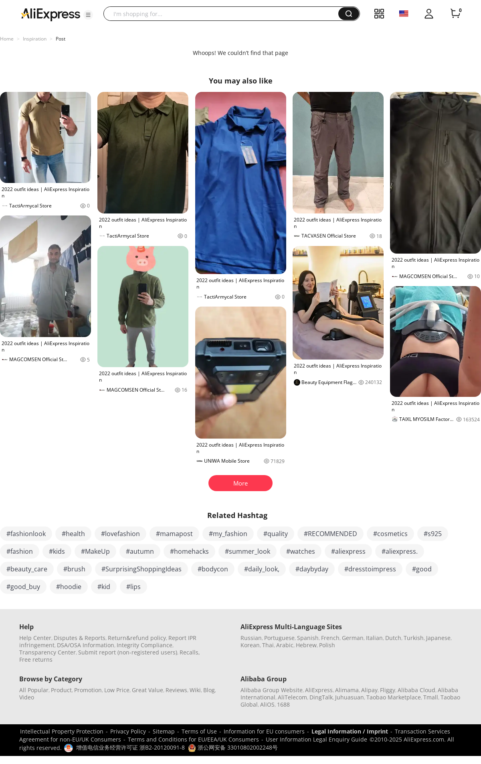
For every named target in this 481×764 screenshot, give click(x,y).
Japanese (438, 638)
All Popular (34, 690)
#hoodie (68, 586)
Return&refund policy (137, 638)
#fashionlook (26, 533)
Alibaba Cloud (416, 690)
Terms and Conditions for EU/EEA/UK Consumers (193, 739)
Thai (268, 645)
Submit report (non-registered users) (127, 652)
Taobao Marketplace (393, 697)
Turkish (414, 638)
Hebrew (306, 645)
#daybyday (311, 569)
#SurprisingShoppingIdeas (141, 569)
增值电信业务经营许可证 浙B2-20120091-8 (130, 747)
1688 (283, 704)
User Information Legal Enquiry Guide (316, 739)
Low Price (116, 690)
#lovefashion (120, 533)
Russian (251, 638)
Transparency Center (47, 652)
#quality (275, 533)
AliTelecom (292, 697)
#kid (103, 586)
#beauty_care (26, 569)
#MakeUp (95, 551)
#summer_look (247, 551)
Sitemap (164, 731)
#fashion (19, 551)
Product (61, 690)
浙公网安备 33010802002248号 (233, 747)
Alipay (369, 690)
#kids (57, 551)
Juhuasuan (349, 697)
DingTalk (321, 697)
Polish (327, 645)
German (353, 638)
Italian (374, 638)
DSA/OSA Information (85, 645)
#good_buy (23, 586)
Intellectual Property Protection (61, 731)
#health (73, 533)
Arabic (284, 645)
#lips (133, 586)
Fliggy (387, 690)
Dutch (393, 638)
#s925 (433, 533)
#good (422, 569)
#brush (74, 569)
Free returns (36, 659)
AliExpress (319, 690)
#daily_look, (261, 569)
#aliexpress (348, 551)
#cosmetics (390, 533)
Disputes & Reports (79, 638)
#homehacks (189, 551)
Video (26, 697)
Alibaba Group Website (271, 690)
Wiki (195, 690)
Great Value (147, 690)
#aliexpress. (400, 551)
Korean (250, 645)
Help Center (35, 638)
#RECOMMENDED (330, 533)
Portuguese (279, 638)
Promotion (88, 690)
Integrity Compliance (144, 645)
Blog (209, 690)
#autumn (140, 551)
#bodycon (213, 569)
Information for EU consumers (264, 731)
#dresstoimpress (370, 569)
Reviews (176, 690)
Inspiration (34, 38)
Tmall (430, 697)
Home (7, 38)
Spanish (308, 638)
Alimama (347, 690)
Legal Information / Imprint (349, 731)
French (330, 638)
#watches (300, 551)
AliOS (267, 704)
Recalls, (190, 652)
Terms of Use (199, 731)
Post (60, 38)
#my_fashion (228, 533)
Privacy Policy (128, 731)
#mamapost (174, 533)
